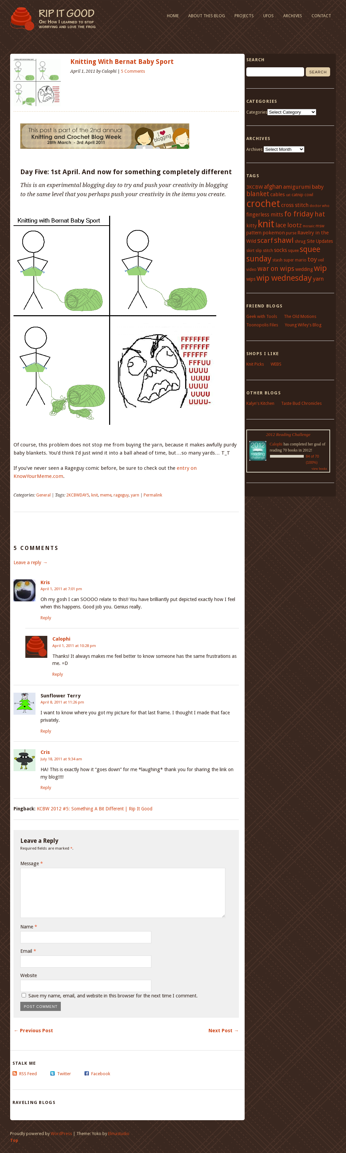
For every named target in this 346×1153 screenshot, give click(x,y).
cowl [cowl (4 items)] (308, 194)
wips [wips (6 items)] (250, 279)
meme (106, 495)
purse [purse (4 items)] (291, 233)
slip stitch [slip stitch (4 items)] (264, 250)
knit (94, 495)
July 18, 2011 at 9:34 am (61, 759)
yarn (135, 495)
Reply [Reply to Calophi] (57, 674)
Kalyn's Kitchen (260, 403)
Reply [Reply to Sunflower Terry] (46, 731)
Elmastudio (118, 1133)
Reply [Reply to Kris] (46, 617)
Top (14, 1140)
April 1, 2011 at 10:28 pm (74, 645)
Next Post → (223, 1030)
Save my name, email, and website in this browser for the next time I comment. (113, 995)
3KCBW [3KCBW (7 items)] (254, 187)
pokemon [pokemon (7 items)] (274, 233)
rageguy (121, 495)
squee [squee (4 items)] (293, 250)
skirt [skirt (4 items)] (250, 250)
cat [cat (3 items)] (288, 195)
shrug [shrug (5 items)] (300, 241)
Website (28, 975)
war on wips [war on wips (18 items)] (275, 269)
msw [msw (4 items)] (320, 226)
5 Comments (133, 71)
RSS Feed (28, 1073)
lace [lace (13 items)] (280, 225)
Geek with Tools (261, 316)
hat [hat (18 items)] (320, 214)
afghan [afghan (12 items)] (273, 186)
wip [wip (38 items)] (320, 268)
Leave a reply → (30, 562)
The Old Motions (300, 316)
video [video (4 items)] (251, 269)
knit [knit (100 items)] (266, 224)
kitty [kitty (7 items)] (251, 226)
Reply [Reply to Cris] (46, 787)
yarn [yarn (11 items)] (318, 278)
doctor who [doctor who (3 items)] (319, 206)
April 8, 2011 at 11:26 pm (62, 702)
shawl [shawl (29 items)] (284, 240)
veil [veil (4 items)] (321, 260)
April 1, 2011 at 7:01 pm (61, 588)
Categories (256, 112)
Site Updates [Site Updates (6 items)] (320, 241)
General (43, 495)
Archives (292, 15)
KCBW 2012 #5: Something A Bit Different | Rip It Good (94, 808)
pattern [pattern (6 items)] (254, 232)
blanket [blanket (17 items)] (257, 194)
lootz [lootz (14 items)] (294, 225)
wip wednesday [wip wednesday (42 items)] (284, 278)
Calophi (61, 639)
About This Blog (206, 15)
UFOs (268, 15)
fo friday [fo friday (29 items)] (299, 213)
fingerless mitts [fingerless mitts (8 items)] (264, 215)
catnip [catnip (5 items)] (297, 194)
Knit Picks (255, 364)
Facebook (100, 1073)
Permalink (153, 495)
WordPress (61, 1133)
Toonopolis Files (262, 324)
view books (319, 468)
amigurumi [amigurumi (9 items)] (297, 187)
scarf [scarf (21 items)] (265, 240)
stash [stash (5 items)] (277, 259)
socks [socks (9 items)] (280, 250)
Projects (244, 15)
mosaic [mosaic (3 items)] (309, 226)
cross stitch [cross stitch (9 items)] (294, 205)
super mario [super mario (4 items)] (294, 260)
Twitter (64, 1073)
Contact (321, 15)
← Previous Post (33, 1030)
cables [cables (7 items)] (277, 194)
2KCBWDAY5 (77, 495)
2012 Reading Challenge (288, 434)
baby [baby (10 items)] (318, 187)
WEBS (276, 364)
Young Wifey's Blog (303, 324)
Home (173, 15)
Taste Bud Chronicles (301, 403)
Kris (45, 582)
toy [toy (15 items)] (312, 259)
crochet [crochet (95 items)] (263, 203)
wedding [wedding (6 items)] (304, 269)
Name (28, 926)
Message (31, 863)
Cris (45, 752)
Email (28, 951)
